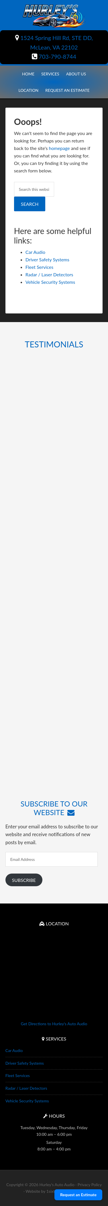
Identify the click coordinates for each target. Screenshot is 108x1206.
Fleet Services (39, 267)
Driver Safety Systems (47, 259)
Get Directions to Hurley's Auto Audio (54, 1023)
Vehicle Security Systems (50, 282)
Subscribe (24, 880)
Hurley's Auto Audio (54, 15)
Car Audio (35, 252)
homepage (59, 148)
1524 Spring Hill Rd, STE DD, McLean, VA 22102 (54, 42)
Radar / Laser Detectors (49, 274)
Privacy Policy (90, 1184)
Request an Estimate (78, 1194)
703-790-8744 (54, 56)
